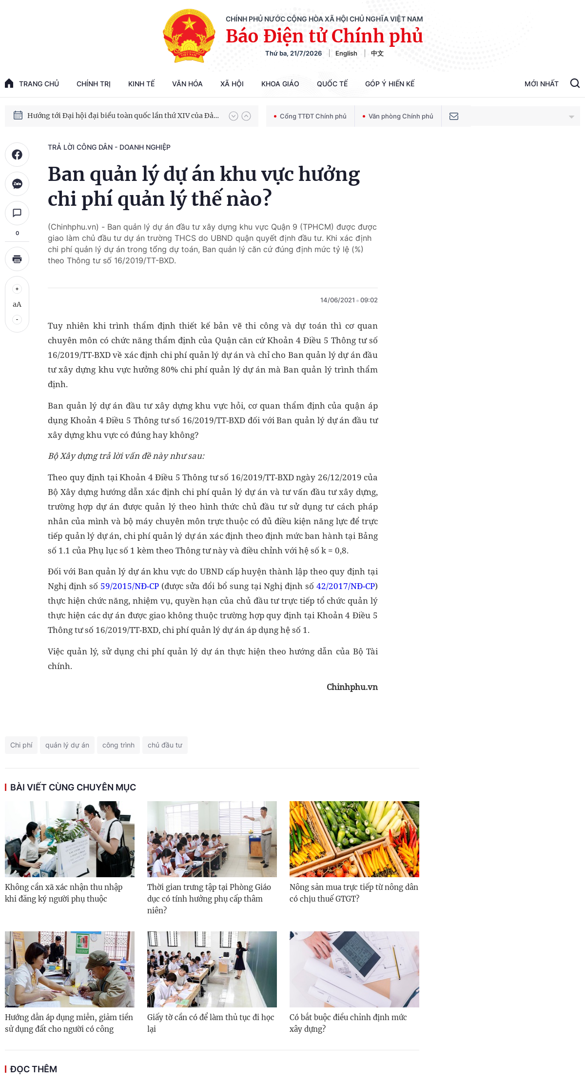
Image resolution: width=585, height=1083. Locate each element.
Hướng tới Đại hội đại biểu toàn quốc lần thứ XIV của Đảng (123, 115)
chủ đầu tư (165, 745)
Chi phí (21, 745)
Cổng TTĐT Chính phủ (310, 116)
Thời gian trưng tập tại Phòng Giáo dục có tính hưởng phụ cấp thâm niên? (209, 899)
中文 (377, 53)
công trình (118, 745)
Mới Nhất (542, 83)
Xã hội (232, 83)
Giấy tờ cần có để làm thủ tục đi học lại (210, 1023)
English (346, 53)
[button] (233, 116)
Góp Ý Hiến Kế (389, 83)
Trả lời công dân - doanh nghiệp (109, 147)
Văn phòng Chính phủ (398, 116)
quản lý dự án (67, 745)
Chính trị (94, 83)
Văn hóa (187, 83)
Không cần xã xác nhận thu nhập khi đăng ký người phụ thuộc (63, 893)
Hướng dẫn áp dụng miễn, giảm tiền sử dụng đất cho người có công (69, 1023)
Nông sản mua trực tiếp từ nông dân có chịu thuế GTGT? (354, 893)
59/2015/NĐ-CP (129, 585)
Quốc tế (332, 83)
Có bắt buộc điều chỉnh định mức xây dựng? (348, 1023)
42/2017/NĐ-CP (345, 585)
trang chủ (32, 83)
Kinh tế (141, 83)
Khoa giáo (280, 83)
